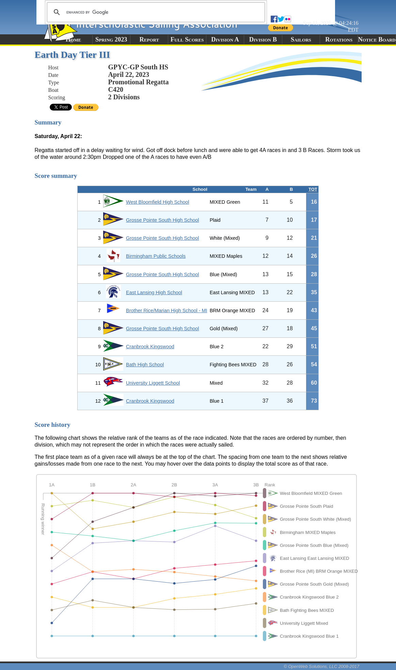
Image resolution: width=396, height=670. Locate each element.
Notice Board (376, 39)
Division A (225, 39)
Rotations (338, 39)
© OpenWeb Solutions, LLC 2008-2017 (321, 666)
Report (149, 39)
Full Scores (187, 39)
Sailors (301, 39)
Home (73, 39)
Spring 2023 (111, 39)
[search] (154, 12)
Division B (263, 39)
